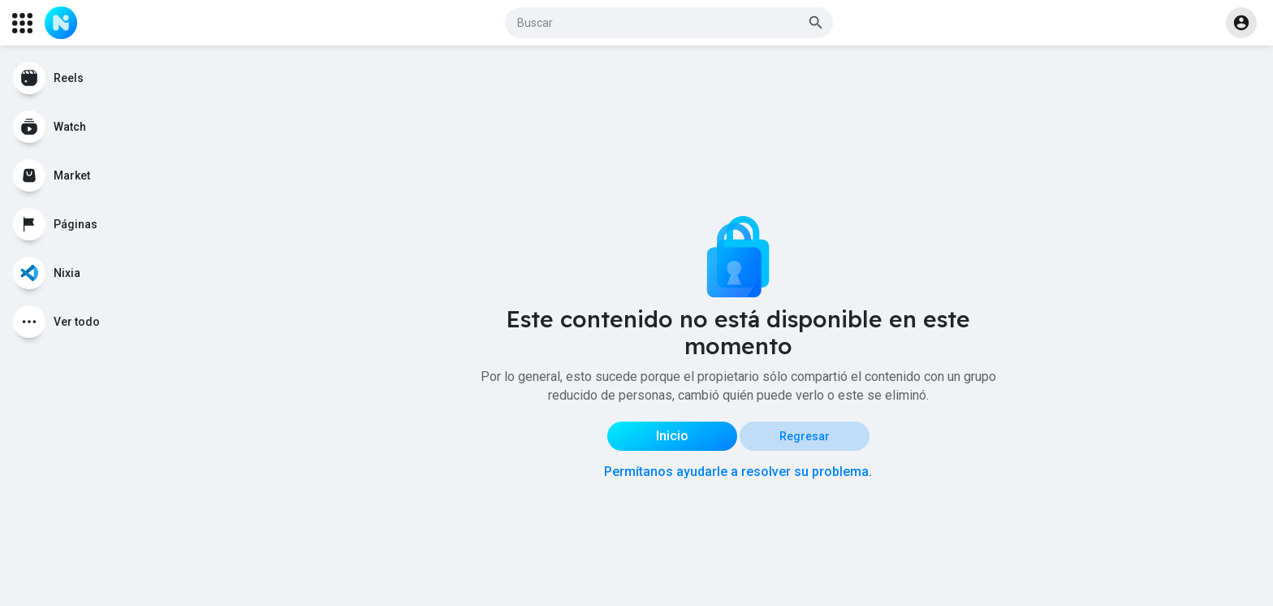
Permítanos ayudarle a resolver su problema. (738, 471)
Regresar (804, 436)
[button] (669, 22)
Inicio (672, 436)
